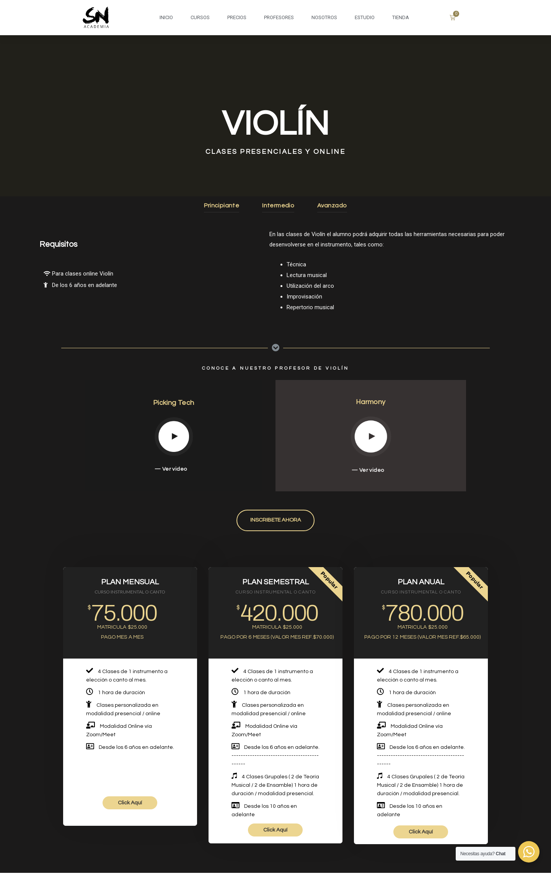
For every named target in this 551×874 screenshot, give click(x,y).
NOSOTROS (324, 17)
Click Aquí (130, 804)
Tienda (400, 17)
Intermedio (278, 205)
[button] (275, 521)
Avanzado (333, 205)
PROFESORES (279, 17)
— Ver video (171, 469)
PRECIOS (236, 17)
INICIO (166, 17)
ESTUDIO (365, 17)
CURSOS (200, 17)
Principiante (221, 205)
